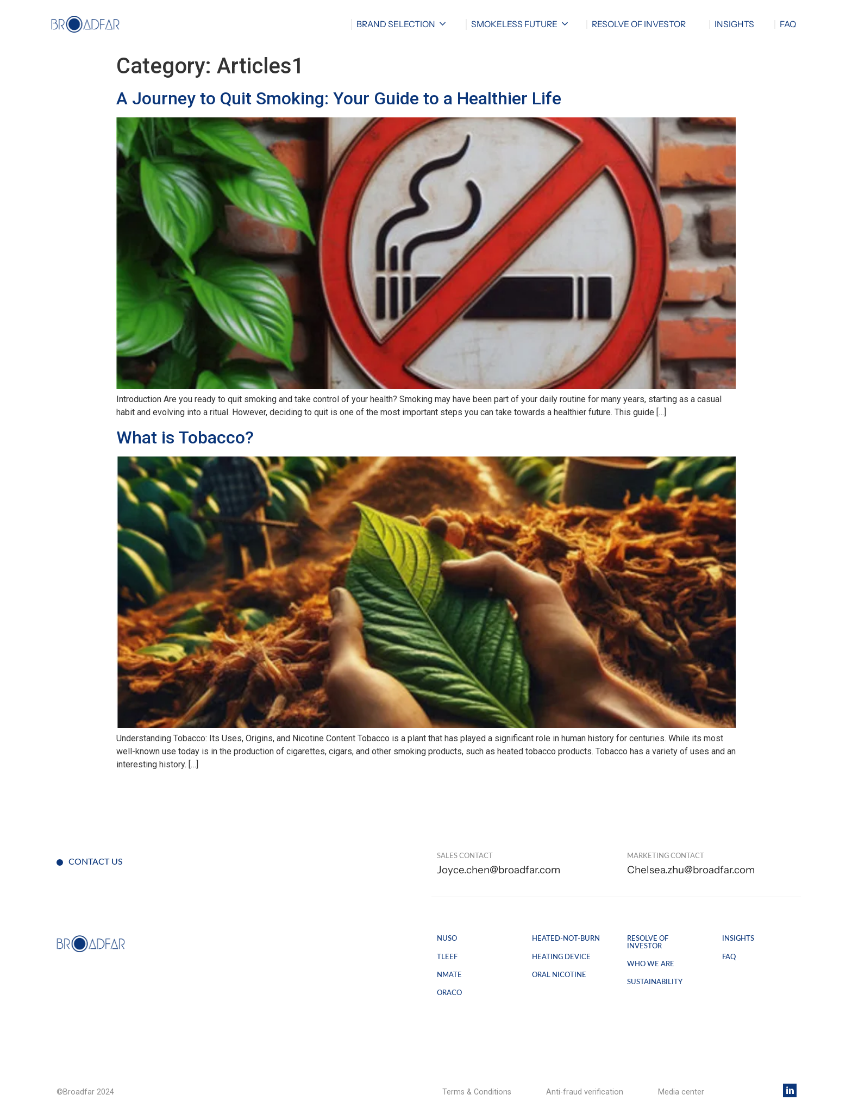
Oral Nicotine (559, 975)
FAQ (788, 24)
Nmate (449, 975)
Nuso (447, 938)
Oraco (449, 993)
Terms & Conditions (476, 1091)
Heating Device (561, 957)
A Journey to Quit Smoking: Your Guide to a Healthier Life (338, 98)
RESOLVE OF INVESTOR (639, 24)
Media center (681, 1091)
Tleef (447, 957)
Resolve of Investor (647, 942)
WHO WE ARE (650, 964)
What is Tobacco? (185, 437)
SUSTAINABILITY (654, 982)
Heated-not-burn (566, 938)
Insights (734, 24)
